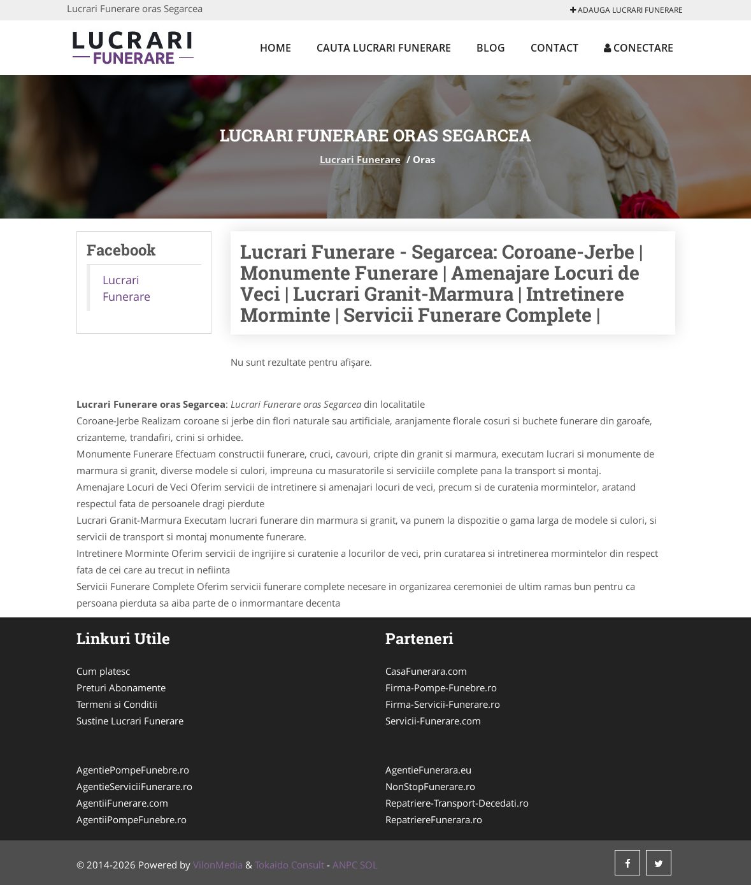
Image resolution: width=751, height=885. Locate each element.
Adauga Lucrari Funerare (626, 9)
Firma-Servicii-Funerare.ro (442, 704)
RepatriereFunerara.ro (433, 819)
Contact (554, 48)
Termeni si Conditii (116, 704)
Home (275, 48)
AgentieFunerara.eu (428, 769)
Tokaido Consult (289, 864)
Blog (490, 48)
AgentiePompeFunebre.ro (132, 769)
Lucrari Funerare (360, 159)
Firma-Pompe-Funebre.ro (441, 687)
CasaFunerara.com (426, 671)
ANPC (345, 864)
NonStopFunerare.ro (430, 786)
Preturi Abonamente (121, 687)
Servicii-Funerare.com (433, 720)
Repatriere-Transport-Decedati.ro (457, 802)
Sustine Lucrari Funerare (129, 720)
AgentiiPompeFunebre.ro (131, 819)
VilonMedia (218, 864)
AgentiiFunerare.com (122, 802)
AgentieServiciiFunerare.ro (134, 786)
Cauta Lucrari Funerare (384, 48)
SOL (369, 864)
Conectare (638, 48)
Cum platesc (103, 671)
